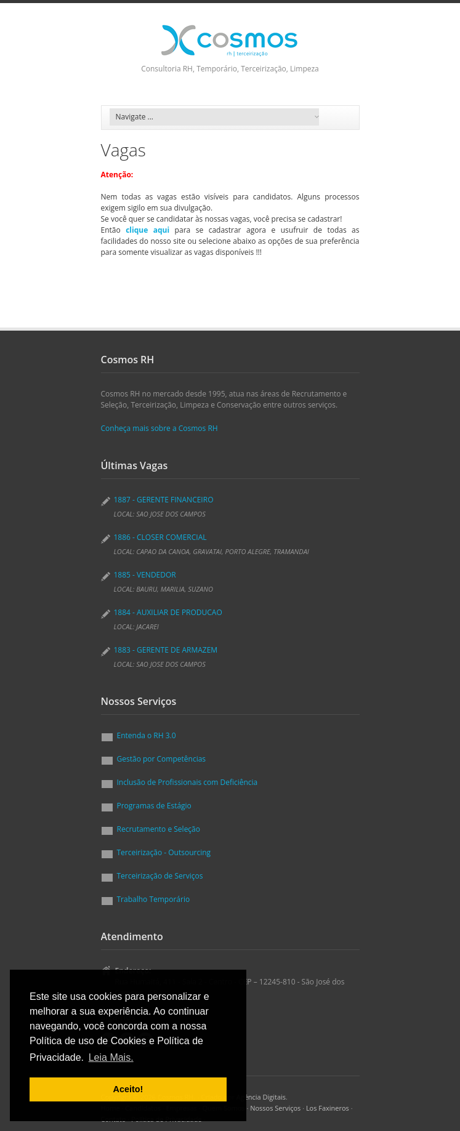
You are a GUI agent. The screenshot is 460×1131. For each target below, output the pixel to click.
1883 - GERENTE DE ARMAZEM (166, 650)
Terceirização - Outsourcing (164, 852)
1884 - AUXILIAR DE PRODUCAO (168, 612)
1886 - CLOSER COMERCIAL (160, 537)
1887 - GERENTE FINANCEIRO (164, 499)
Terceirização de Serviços (160, 876)
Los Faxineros (327, 1108)
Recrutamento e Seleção (159, 829)
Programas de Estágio (154, 805)
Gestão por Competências (161, 759)
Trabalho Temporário (153, 899)
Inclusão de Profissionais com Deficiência (187, 782)
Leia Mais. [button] (111, 1057)
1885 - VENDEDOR (145, 575)
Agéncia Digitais (261, 1096)
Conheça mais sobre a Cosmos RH (159, 428)
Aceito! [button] (128, 1089)
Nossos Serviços (275, 1108)
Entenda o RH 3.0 (146, 735)
